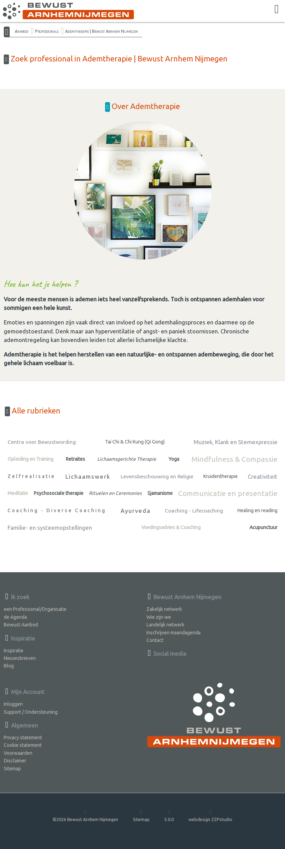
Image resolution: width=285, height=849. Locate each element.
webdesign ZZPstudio (210, 815)
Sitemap (12, 768)
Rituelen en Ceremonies (115, 493)
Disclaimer (15, 760)
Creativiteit (262, 476)
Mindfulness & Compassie (234, 459)
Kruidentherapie (220, 476)
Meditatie (18, 493)
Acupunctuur (263, 527)
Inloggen (13, 704)
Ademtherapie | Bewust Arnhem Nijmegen (101, 31)
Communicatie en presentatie (227, 493)
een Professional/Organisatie (35, 609)
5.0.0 (169, 815)
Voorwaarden (18, 753)
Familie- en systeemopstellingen (50, 527)
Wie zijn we (158, 617)
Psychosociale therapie (58, 493)
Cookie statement (23, 745)
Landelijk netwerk (165, 624)
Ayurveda (136, 510)
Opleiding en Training (30, 459)
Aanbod (21, 31)
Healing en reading (257, 510)
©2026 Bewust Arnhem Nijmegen (85, 815)
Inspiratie (13, 650)
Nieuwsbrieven (20, 658)
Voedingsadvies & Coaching (171, 527)
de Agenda (15, 617)
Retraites (75, 459)
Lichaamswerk (87, 476)
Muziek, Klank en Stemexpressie (235, 442)
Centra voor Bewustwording (42, 442)
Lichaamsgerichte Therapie (126, 459)
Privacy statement (23, 737)
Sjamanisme (160, 493)
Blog (9, 666)
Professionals (47, 31)
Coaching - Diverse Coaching (57, 510)
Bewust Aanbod (21, 624)
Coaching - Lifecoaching (194, 511)
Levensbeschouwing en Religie (157, 476)
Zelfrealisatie (31, 476)
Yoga (174, 459)
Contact (154, 640)
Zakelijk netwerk (164, 609)
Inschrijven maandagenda (173, 632)
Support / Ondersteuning (31, 712)
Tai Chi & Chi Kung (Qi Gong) (135, 442)
